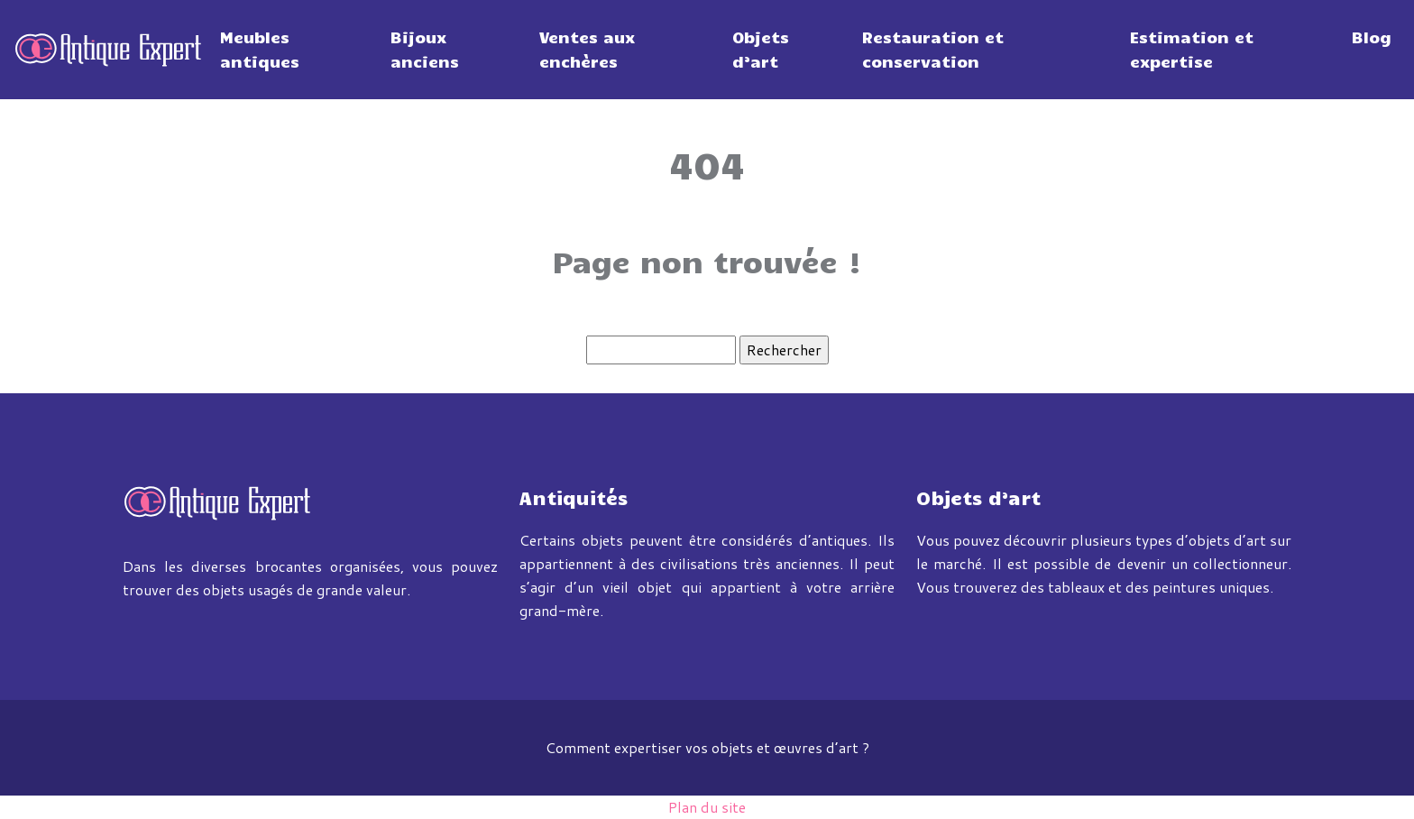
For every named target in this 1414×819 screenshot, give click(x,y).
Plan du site (707, 806)
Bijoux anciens (424, 49)
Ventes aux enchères (587, 49)
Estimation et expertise (1191, 49)
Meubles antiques (259, 49)
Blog (1371, 37)
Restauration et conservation (933, 49)
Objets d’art (760, 49)
